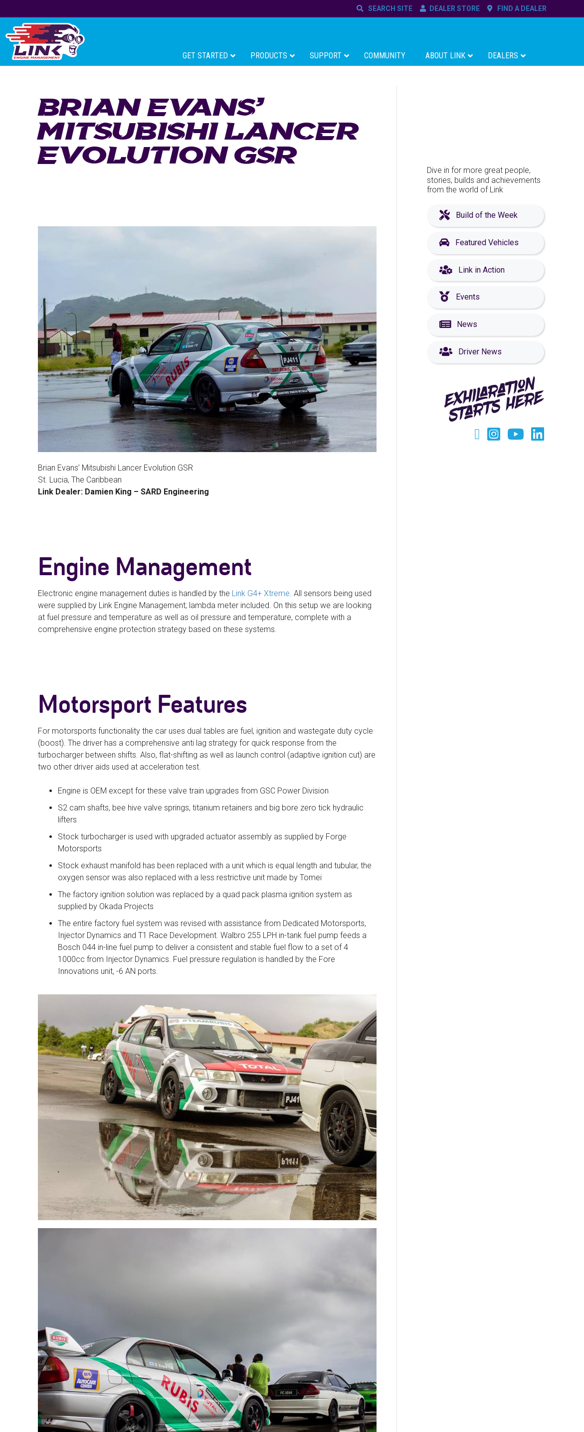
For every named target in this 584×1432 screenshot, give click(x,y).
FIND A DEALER (520, 8)
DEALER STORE (454, 8)
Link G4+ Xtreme (261, 593)
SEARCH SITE (388, 8)
